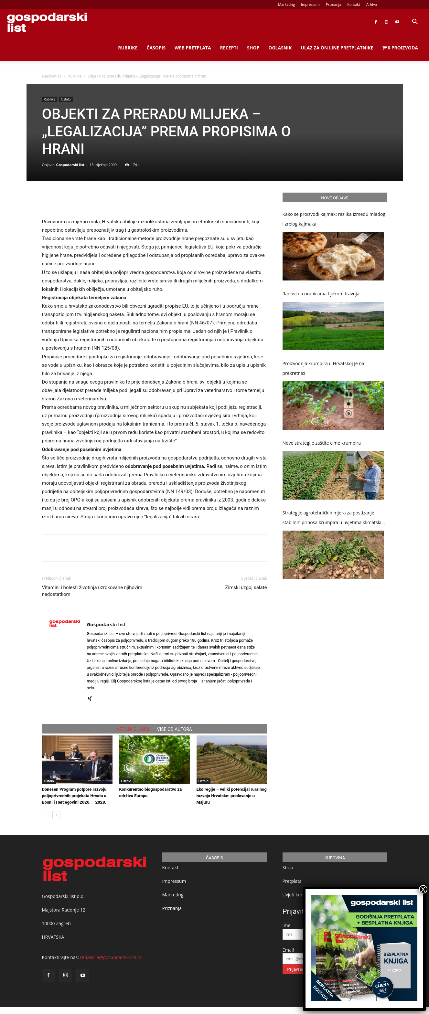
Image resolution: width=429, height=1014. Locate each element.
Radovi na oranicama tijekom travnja (321, 293)
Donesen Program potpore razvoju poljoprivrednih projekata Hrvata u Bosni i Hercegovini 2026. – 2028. (74, 796)
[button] (415, 22)
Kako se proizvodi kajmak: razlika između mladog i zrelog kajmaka (334, 219)
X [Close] (423, 889)
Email (288, 950)
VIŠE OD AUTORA (174, 729)
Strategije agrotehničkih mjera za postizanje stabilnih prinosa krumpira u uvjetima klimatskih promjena (333, 518)
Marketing (286, 4)
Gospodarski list (70, 164)
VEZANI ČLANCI (133, 729)
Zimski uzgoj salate (246, 587)
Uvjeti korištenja (299, 895)
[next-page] (56, 815)
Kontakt (353, 4)
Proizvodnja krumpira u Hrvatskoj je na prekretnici (323, 368)
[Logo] (46, 22)
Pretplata (292, 881)
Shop (253, 48)
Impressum (310, 4)
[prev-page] (46, 815)
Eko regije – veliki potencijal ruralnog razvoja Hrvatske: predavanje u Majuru (232, 796)
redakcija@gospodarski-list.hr (111, 957)
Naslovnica (51, 76)
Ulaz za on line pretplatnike (337, 48)
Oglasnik (280, 48)
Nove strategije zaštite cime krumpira (322, 443)
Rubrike (127, 48)
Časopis (156, 48)
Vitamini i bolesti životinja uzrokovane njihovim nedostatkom (92, 591)
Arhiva (371, 4)
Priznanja (333, 4)
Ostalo (65, 99)
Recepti (229, 48)
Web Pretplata (193, 48)
